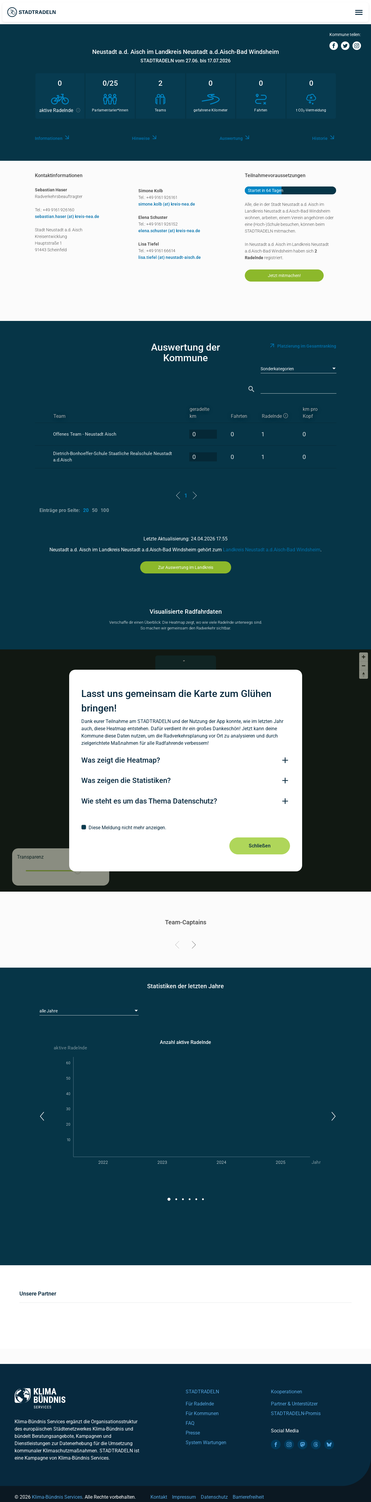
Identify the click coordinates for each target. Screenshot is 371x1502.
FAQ (190, 1423)
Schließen (260, 846)
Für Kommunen (202, 1413)
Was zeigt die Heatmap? (120, 760)
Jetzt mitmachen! (284, 275)
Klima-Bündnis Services (57, 1497)
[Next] (192, 945)
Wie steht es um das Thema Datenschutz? (149, 801)
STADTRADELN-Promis (296, 1413)
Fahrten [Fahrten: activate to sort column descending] (239, 416)
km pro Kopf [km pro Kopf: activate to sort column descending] (310, 412)
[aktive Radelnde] (276, 413)
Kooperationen (286, 1392)
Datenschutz (214, 1497)
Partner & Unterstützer (294, 1404)
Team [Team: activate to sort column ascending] (59, 416)
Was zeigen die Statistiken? (126, 780)
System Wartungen (206, 1442)
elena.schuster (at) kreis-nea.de (169, 230)
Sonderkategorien (277, 368)
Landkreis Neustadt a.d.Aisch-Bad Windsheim (271, 550)
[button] (42, 1116)
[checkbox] (185, 827)
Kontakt (158, 1497)
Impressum (184, 1497)
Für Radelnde (200, 1404)
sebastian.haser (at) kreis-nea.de (67, 216)
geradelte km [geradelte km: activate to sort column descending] (199, 412)
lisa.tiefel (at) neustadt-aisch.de (169, 257)
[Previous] (178, 945)
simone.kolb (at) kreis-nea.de (166, 204)
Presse (193, 1433)
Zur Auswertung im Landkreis (185, 567)
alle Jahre (48, 1010)
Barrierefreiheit (248, 1497)
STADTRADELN (202, 1392)
